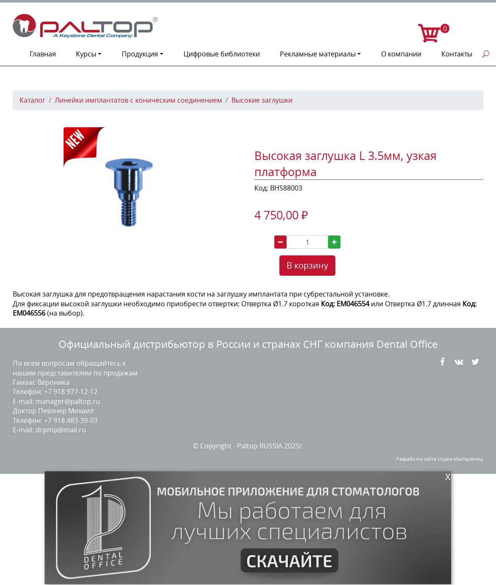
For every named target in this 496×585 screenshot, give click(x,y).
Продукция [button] (140, 54)
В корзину (307, 265)
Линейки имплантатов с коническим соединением (138, 100)
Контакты (456, 54)
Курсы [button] (86, 54)
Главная (43, 54)
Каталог (32, 100)
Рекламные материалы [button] (318, 54)
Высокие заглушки (262, 100)
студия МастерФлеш (460, 459)
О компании (401, 54)
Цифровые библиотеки (222, 54)
